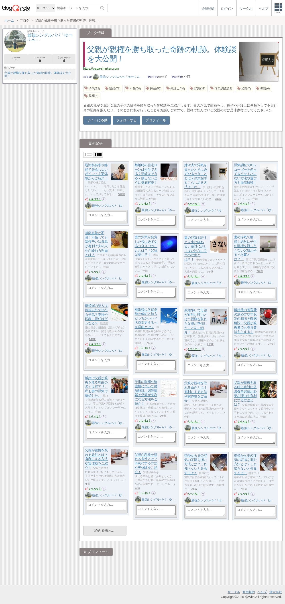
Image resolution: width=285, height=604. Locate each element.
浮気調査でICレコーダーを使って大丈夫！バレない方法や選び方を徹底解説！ (245, 174)
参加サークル (64, 59)
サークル (234, 592)
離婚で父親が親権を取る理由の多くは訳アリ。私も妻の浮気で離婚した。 (96, 387)
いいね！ (95, 199)
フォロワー (40, 59)
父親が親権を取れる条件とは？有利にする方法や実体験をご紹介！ (195, 392)
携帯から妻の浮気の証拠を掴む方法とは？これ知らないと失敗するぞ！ (195, 464)
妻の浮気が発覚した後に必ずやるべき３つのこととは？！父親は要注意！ (146, 246)
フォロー (16, 59)
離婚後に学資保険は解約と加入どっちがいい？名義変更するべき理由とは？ (146, 318)
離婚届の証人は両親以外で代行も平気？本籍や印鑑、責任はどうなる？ (96, 314)
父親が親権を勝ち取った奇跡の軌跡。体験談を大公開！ (37, 74)
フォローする (126, 120)
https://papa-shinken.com (101, 68)
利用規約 (248, 592)
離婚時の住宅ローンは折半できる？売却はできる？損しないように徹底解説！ (146, 174)
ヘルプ (262, 592)
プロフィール (155, 120)
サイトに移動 (97, 120)
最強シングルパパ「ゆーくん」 (118, 77)
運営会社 (275, 592)
